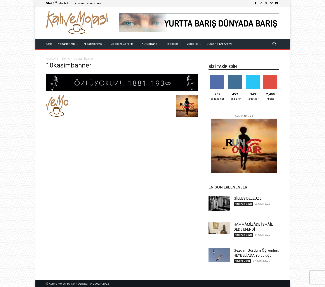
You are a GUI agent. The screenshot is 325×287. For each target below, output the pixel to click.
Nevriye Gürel (242, 260)
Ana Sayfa (52, 59)
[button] (274, 44)
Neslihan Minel (243, 203)
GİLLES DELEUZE (247, 198)
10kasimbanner (68, 65)
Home (66, 59)
